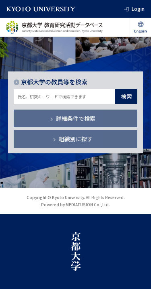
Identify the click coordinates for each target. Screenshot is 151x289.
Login (138, 8)
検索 (126, 96)
